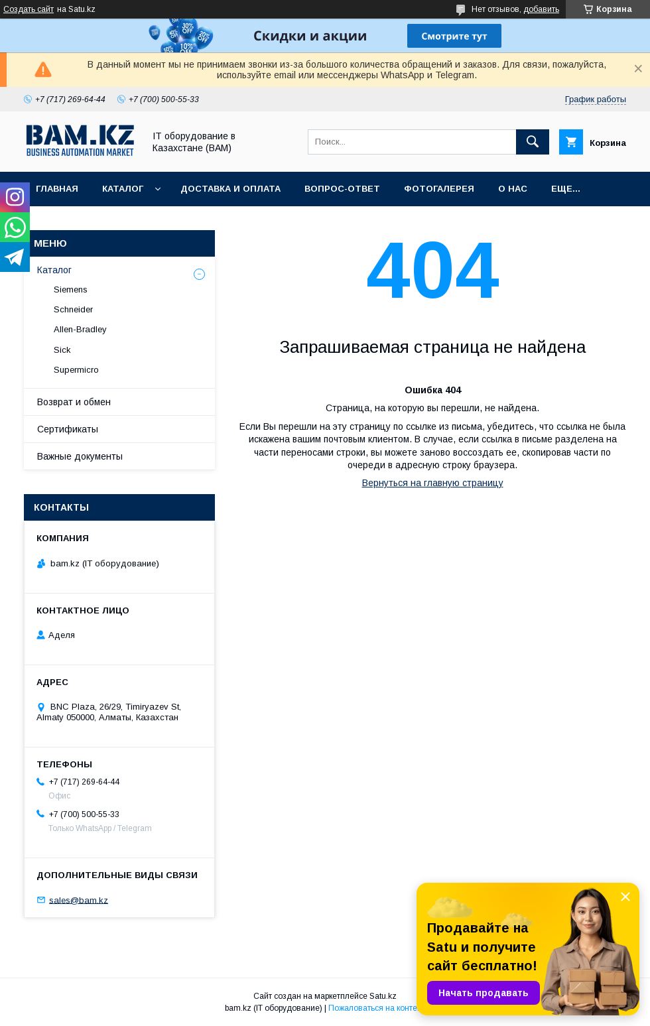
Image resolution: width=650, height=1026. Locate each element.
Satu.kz (383, 996)
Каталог (122, 189)
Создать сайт (28, 9)
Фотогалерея (439, 189)
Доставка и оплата (230, 189)
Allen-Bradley (80, 329)
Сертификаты (67, 429)
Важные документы (80, 456)
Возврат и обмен (74, 402)
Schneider (73, 309)
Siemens (71, 289)
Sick (62, 350)
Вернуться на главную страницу (432, 483)
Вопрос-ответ (342, 189)
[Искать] (532, 142)
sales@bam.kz (78, 900)
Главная (57, 189)
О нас (512, 189)
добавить (541, 9)
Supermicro (76, 370)
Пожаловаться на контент (376, 1008)
